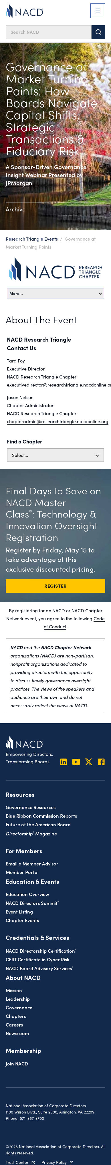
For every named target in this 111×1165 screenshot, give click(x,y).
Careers (14, 1024)
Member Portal (22, 872)
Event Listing (19, 911)
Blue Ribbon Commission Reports (41, 815)
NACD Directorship (41, 950)
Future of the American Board (38, 824)
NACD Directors (32, 902)
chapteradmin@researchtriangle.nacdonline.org (57, 421)
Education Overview (27, 894)
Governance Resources (31, 807)
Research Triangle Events (32, 238)
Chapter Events (22, 920)
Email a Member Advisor (32, 863)
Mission (14, 990)
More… (55, 293)
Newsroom (17, 1033)
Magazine (31, 833)
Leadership (18, 998)
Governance (19, 1007)
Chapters (16, 1016)
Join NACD (17, 1063)
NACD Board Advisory (39, 968)
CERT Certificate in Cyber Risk (37, 959)
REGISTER (55, 585)
